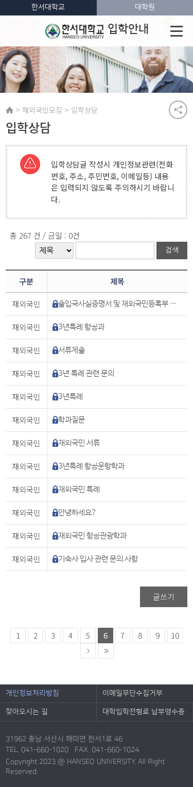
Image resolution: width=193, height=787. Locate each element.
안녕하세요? (77, 512)
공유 (178, 110)
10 (175, 635)
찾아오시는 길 (27, 712)
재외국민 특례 (79, 489)
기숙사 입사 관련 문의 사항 (98, 559)
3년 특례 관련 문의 (86, 373)
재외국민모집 (42, 110)
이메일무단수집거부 (132, 693)
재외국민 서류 (79, 443)
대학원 (145, 7)
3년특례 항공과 (81, 327)
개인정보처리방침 (32, 693)
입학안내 (97, 31)
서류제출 (71, 350)
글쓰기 (163, 596)
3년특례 (70, 396)
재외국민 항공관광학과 (92, 535)
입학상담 (84, 110)
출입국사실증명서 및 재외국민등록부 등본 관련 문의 (118, 303)
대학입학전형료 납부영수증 (143, 712)
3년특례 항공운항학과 (91, 466)
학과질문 (71, 419)
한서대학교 (48, 7)
